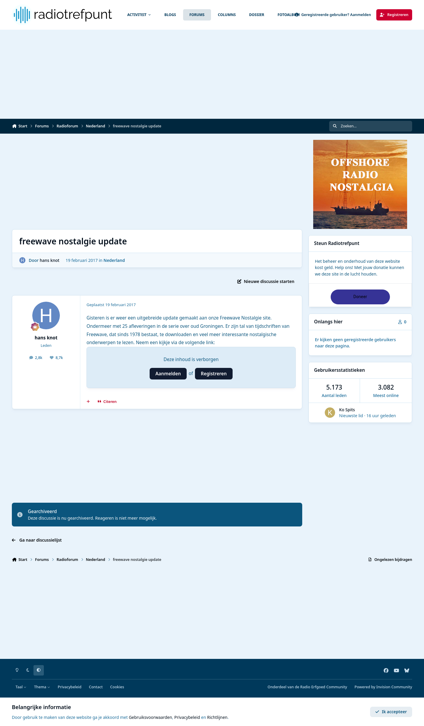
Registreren (214, 374)
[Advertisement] (212, 74)
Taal (21, 686)
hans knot (50, 260)
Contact (96, 686)
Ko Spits (347, 409)
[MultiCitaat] (88, 402)
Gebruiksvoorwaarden (150, 717)
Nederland (114, 260)
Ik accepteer (391, 711)
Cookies (117, 686)
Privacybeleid (69, 686)
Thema (42, 686)
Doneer (360, 296)
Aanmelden (168, 374)
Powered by (383, 686)
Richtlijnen (217, 717)
